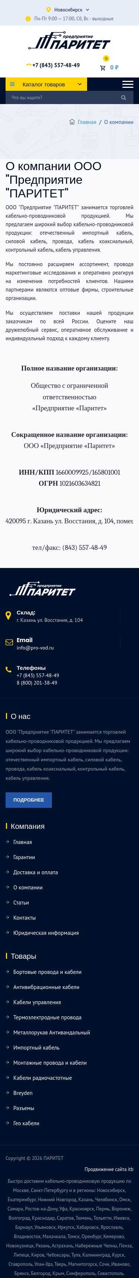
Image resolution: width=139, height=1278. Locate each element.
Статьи (21, 902)
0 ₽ (114, 67)
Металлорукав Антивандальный (51, 1032)
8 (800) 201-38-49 (37, 682)
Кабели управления (37, 1002)
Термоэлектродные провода (47, 1017)
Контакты (24, 917)
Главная (87, 121)
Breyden (23, 1092)
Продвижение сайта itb (109, 1169)
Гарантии (24, 857)
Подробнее (28, 799)
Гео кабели (26, 1123)
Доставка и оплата (35, 872)
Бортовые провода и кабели (47, 971)
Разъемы (23, 1108)
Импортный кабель (36, 1047)
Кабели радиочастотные (42, 1077)
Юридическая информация (46, 932)
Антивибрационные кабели (46, 987)
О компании (28, 887)
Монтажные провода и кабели (50, 1062)
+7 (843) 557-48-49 (56, 65)
